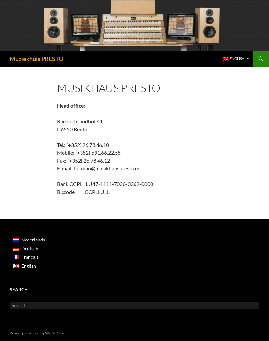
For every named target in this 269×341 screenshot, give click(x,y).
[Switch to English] (29, 265)
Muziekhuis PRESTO (36, 58)
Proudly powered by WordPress (37, 333)
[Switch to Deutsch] (29, 248)
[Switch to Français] (29, 257)
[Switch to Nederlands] (29, 240)
